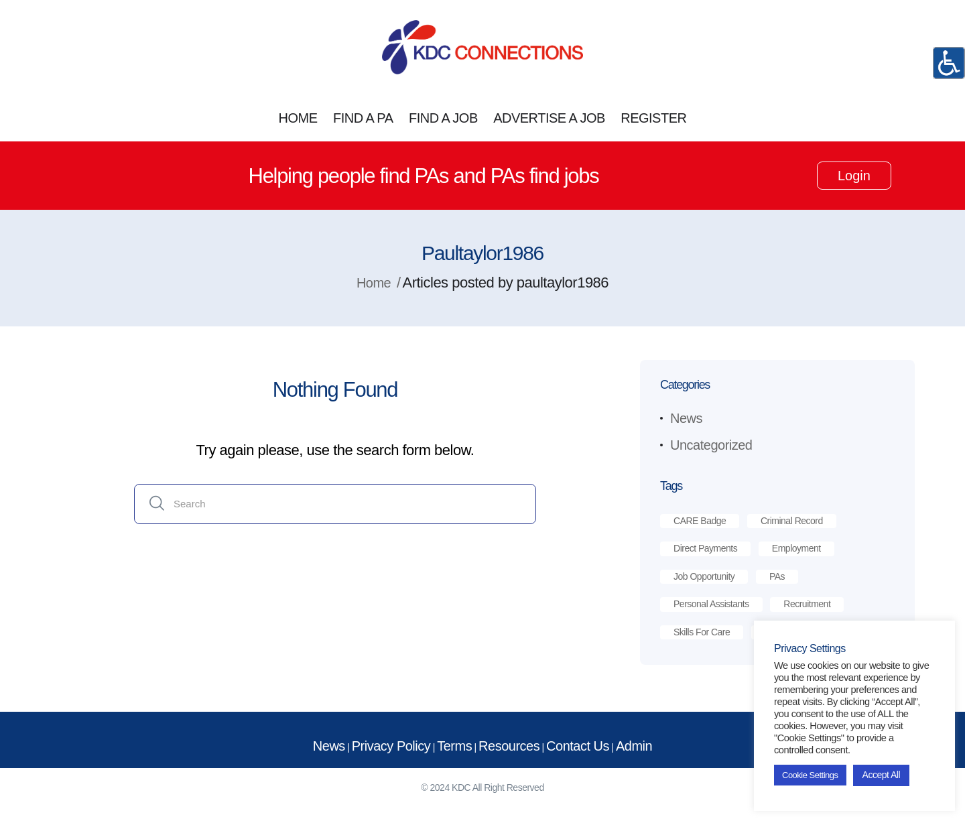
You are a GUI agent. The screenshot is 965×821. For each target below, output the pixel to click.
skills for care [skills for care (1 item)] (701, 632)
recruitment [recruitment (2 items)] (806, 603)
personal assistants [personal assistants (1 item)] (711, 603)
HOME (298, 118)
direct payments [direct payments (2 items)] (705, 548)
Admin (634, 746)
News (686, 418)
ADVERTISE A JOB (549, 118)
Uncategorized (711, 445)
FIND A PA (363, 118)
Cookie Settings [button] (810, 775)
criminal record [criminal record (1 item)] (792, 520)
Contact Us (577, 746)
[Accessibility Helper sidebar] (949, 63)
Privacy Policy (391, 746)
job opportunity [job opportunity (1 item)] (703, 576)
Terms (454, 746)
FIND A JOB (443, 118)
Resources (508, 746)
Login (854, 175)
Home (374, 282)
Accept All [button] (881, 774)
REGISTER (653, 118)
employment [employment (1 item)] (796, 548)
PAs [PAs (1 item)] (777, 576)
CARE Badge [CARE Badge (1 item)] (699, 520)
